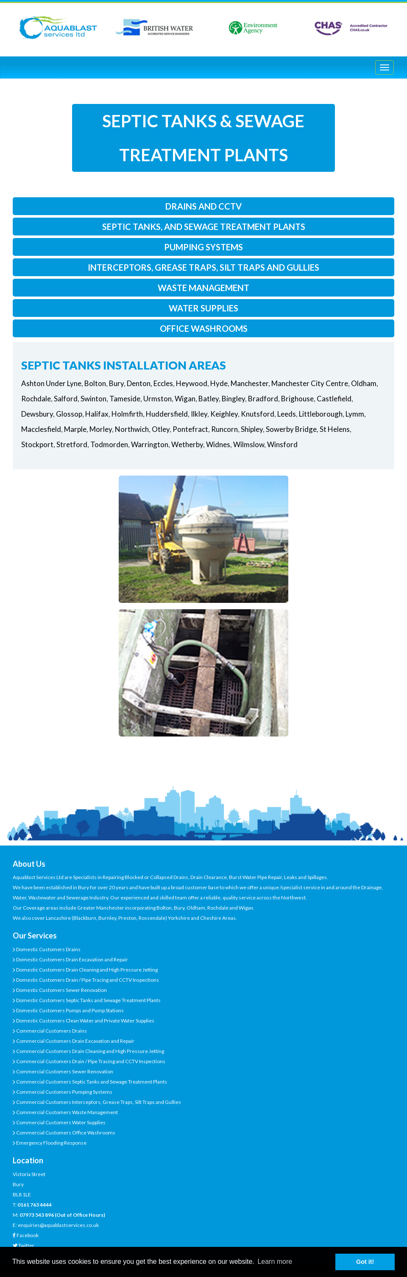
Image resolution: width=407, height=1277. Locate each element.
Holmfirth (127, 413)
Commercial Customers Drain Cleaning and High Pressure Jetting (89, 1051)
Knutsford (257, 413)
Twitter (26, 1245)
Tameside (124, 398)
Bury (116, 383)
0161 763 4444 (34, 1204)
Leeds (286, 413)
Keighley (224, 413)
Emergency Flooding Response (50, 1143)
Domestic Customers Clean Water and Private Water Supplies (84, 1020)
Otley (161, 429)
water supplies (203, 308)
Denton (139, 383)
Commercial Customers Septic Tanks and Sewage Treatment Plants (91, 1081)
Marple (75, 429)
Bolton (95, 383)
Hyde (219, 383)
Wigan (185, 398)
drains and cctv (203, 206)
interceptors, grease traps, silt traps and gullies (203, 267)
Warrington (149, 444)
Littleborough (321, 413)
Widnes (218, 444)
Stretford (71, 444)
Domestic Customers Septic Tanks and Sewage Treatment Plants (88, 1000)
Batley (208, 398)
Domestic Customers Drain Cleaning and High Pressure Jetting (86, 969)
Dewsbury (37, 413)
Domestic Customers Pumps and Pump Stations (69, 1010)
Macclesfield (41, 429)
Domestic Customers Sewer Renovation (61, 990)
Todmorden (109, 444)
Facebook (28, 1235)
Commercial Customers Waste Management (66, 1112)
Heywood (191, 383)
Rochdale (36, 398)
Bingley (233, 398)
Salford (66, 398)
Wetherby (187, 444)
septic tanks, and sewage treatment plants (203, 226)
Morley (100, 429)
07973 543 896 (37, 1215)
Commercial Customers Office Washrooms (65, 1132)
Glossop (69, 413)
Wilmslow (248, 444)
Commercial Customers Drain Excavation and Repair (74, 1041)
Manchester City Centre (309, 383)
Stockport (37, 444)
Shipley (252, 429)
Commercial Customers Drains (51, 1031)
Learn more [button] (274, 1261)
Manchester (249, 383)
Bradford (263, 398)
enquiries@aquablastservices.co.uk (58, 1225)
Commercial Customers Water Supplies (60, 1122)
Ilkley (199, 413)
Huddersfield (167, 413)
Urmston (157, 398)
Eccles (163, 383)
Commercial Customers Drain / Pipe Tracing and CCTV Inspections (90, 1061)
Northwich (132, 429)
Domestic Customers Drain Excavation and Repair (71, 959)
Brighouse (297, 398)
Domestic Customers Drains (48, 949)
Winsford (282, 444)
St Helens (335, 429)
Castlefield (334, 398)
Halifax (97, 413)
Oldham (363, 383)
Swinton (93, 398)
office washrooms (204, 328)
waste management (203, 288)
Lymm (355, 413)
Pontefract (190, 429)
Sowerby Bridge (291, 429)
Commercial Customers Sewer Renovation (64, 1071)
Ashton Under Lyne (51, 383)
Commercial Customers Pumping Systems (63, 1092)
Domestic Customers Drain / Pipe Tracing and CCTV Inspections (87, 980)
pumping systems (203, 247)
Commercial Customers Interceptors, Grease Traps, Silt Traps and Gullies (98, 1102)
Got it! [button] (365, 1261)
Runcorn (224, 429)
